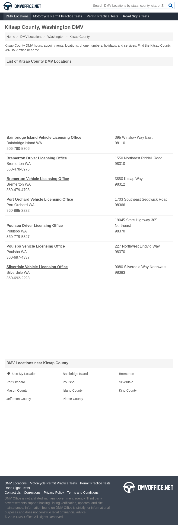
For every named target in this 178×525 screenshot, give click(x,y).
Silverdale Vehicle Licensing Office (37, 267)
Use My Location (21, 374)
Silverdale (126, 382)
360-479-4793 (18, 190)
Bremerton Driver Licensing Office (36, 158)
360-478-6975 (18, 169)
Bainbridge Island (75, 374)
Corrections (32, 492)
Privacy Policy (54, 492)
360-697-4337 (18, 257)
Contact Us (13, 492)
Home (10, 37)
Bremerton (126, 374)
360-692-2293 (18, 278)
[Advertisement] (89, 100)
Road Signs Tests (136, 16)
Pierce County (73, 399)
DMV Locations (17, 16)
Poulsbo (69, 382)
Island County (73, 390)
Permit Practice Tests (102, 16)
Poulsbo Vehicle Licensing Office (35, 246)
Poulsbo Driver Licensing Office (34, 226)
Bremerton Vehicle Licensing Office (37, 179)
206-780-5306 (18, 149)
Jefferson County (18, 399)
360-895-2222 (18, 211)
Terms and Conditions (83, 492)
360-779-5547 (18, 237)
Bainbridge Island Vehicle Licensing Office (43, 137)
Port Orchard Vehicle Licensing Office (39, 199)
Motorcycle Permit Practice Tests (57, 16)
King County (128, 390)
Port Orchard (15, 382)
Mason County (16, 390)
